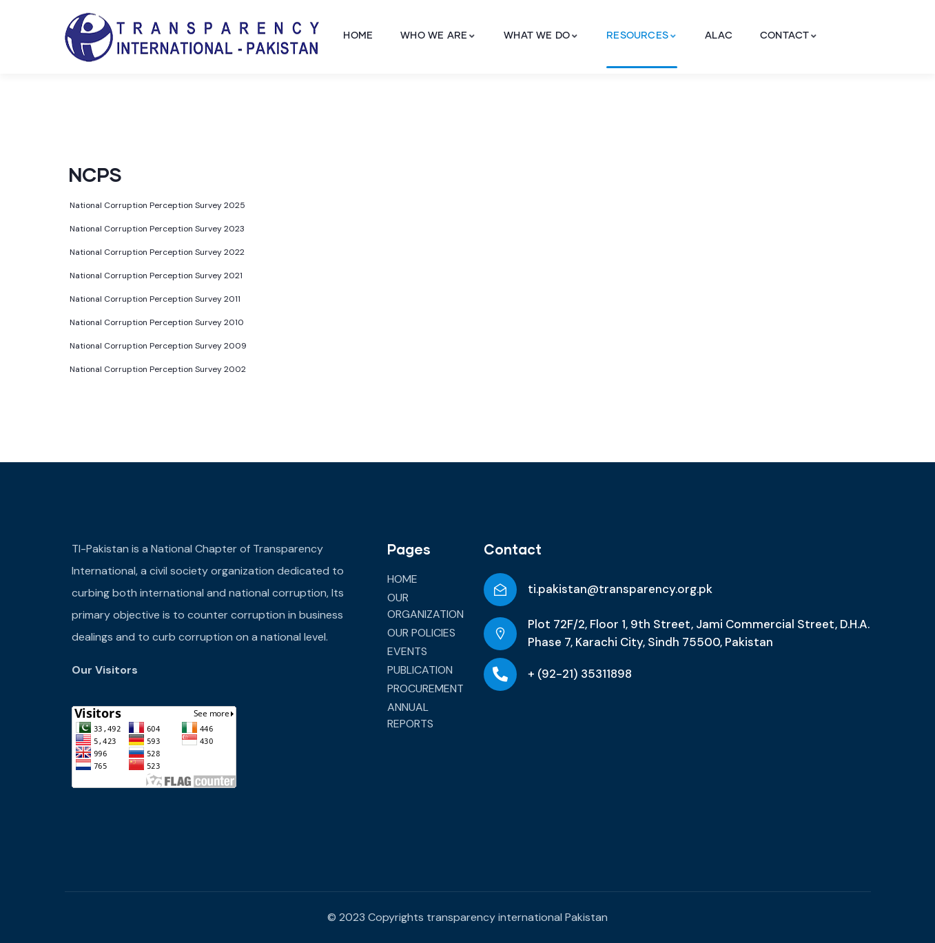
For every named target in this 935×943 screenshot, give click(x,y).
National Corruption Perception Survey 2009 (158, 345)
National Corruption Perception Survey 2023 (157, 228)
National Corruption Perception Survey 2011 (155, 298)
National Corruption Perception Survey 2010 (157, 322)
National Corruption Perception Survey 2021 (156, 275)
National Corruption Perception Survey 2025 (157, 205)
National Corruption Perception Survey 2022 (157, 252)
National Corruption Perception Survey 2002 (158, 369)
